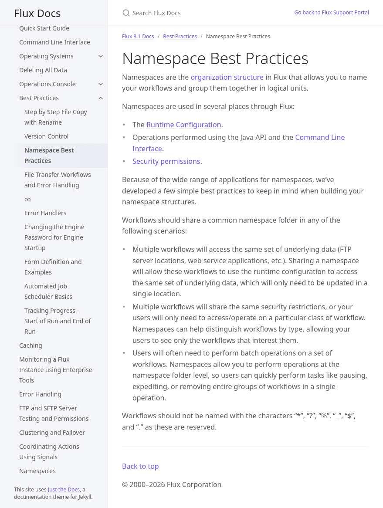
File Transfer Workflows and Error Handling (57, 179)
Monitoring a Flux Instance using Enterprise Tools (55, 369)
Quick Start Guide (44, 28)
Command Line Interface (54, 42)
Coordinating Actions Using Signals (49, 451)
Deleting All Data (43, 70)
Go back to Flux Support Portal (331, 12)
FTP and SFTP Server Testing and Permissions (53, 413)
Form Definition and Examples (53, 266)
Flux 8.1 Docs (138, 36)
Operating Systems (46, 56)
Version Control (46, 136)
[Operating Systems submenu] (101, 56)
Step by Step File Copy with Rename (55, 117)
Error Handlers (45, 213)
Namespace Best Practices (49, 155)
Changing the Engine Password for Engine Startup (54, 237)
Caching (30, 345)
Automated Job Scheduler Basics (48, 291)
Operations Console (47, 84)
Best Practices (39, 98)
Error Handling (40, 394)
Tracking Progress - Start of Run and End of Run (57, 320)
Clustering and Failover (52, 432)
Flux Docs (37, 13)
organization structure (227, 77)
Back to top (140, 466)
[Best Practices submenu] (101, 98)
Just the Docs (64, 489)
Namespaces (37, 471)
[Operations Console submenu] (101, 84)
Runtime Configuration (183, 124)
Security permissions (166, 161)
